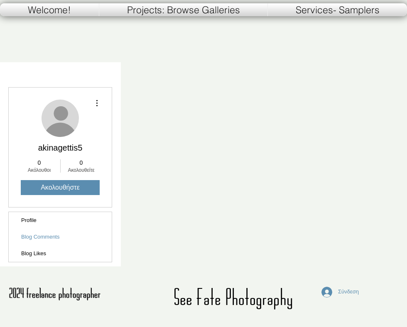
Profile (29, 220)
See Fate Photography (233, 297)
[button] (337, 9)
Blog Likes (33, 253)
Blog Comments (40, 237)
